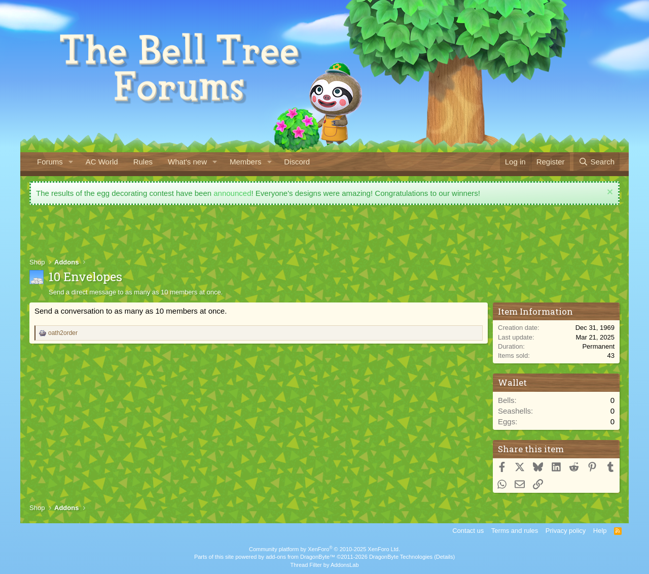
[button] (71, 161)
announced (232, 193)
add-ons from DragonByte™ (300, 557)
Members (246, 161)
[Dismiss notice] (608, 193)
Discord (297, 161)
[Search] (596, 161)
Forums (50, 161)
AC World (102, 161)
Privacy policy (566, 530)
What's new (187, 161)
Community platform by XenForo (324, 549)
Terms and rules (514, 530)
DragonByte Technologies (400, 557)
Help (600, 530)
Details (444, 557)
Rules (143, 161)
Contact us (468, 530)
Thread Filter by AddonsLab (324, 565)
